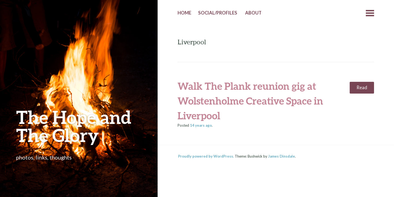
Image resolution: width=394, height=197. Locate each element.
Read (362, 87)
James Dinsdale (281, 156)
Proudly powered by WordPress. (206, 156)
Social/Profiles (217, 13)
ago (201, 125)
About (253, 13)
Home (184, 13)
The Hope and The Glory (73, 126)
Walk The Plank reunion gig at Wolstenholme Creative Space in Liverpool (250, 100)
